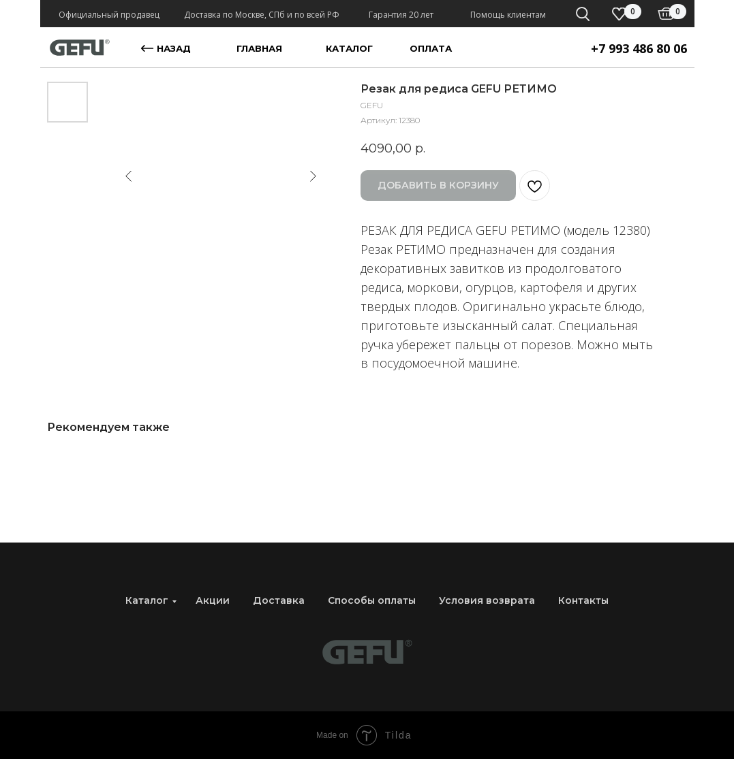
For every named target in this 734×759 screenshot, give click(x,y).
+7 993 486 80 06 (639, 48)
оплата (431, 48)
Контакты (583, 600)
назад (174, 48)
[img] (666, 13)
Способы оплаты (372, 600)
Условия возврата (487, 600)
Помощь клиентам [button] (508, 14)
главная (259, 48)
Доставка (279, 600)
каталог (349, 48)
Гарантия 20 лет (401, 14)
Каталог (146, 600)
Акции (213, 600)
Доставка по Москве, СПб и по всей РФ (261, 14)
